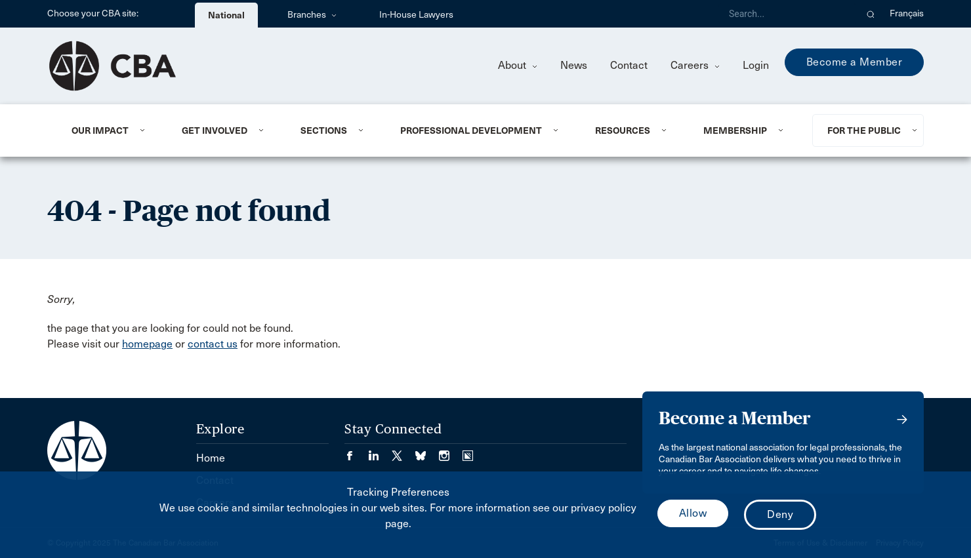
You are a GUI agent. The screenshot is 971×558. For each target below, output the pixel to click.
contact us (213, 344)
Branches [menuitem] (312, 14)
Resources (622, 130)
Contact (629, 65)
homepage (147, 344)
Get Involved (214, 130)
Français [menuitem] (907, 13)
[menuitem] (110, 130)
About (517, 65)
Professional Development (471, 130)
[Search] (787, 13)
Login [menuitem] (756, 65)
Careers (695, 65)
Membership (735, 130)
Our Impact (100, 130)
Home (210, 458)
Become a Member (854, 62)
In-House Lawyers (416, 14)
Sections (323, 130)
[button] (871, 13)
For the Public (864, 130)
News (573, 65)
